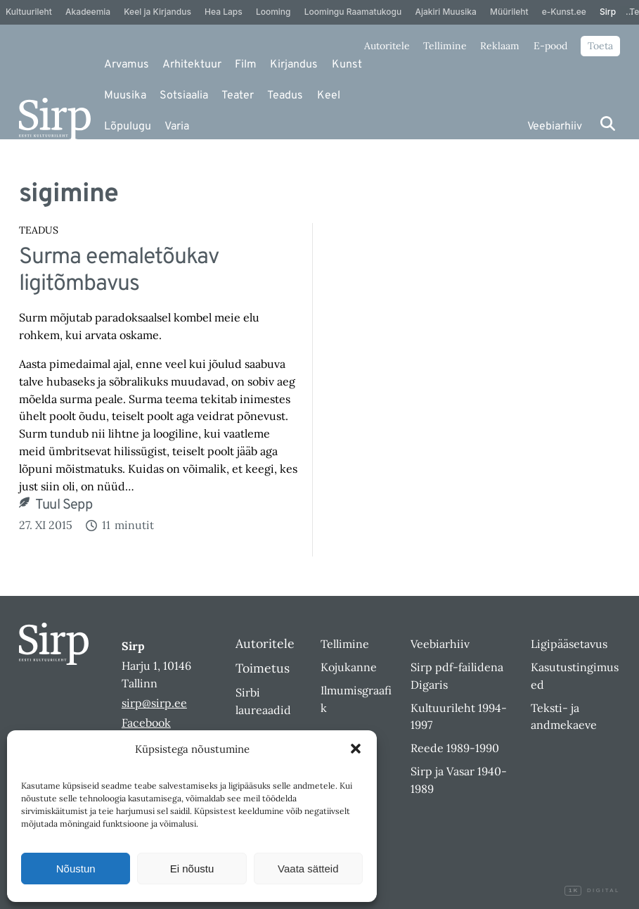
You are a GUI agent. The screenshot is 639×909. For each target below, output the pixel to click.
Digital (591, 890)
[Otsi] (607, 123)
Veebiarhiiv (554, 127)
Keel (328, 96)
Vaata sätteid (308, 869)
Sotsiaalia (184, 96)
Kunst (347, 65)
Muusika (125, 96)
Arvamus (126, 65)
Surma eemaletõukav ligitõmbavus (119, 271)
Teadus (285, 96)
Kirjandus (294, 65)
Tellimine (445, 45)
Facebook (146, 723)
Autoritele (387, 45)
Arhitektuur (191, 65)
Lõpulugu (127, 127)
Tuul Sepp (63, 506)
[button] (356, 749)
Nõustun (76, 869)
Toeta (600, 45)
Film (246, 65)
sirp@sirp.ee (154, 703)
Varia (176, 127)
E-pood (550, 45)
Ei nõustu (192, 869)
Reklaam (499, 45)
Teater (237, 96)
